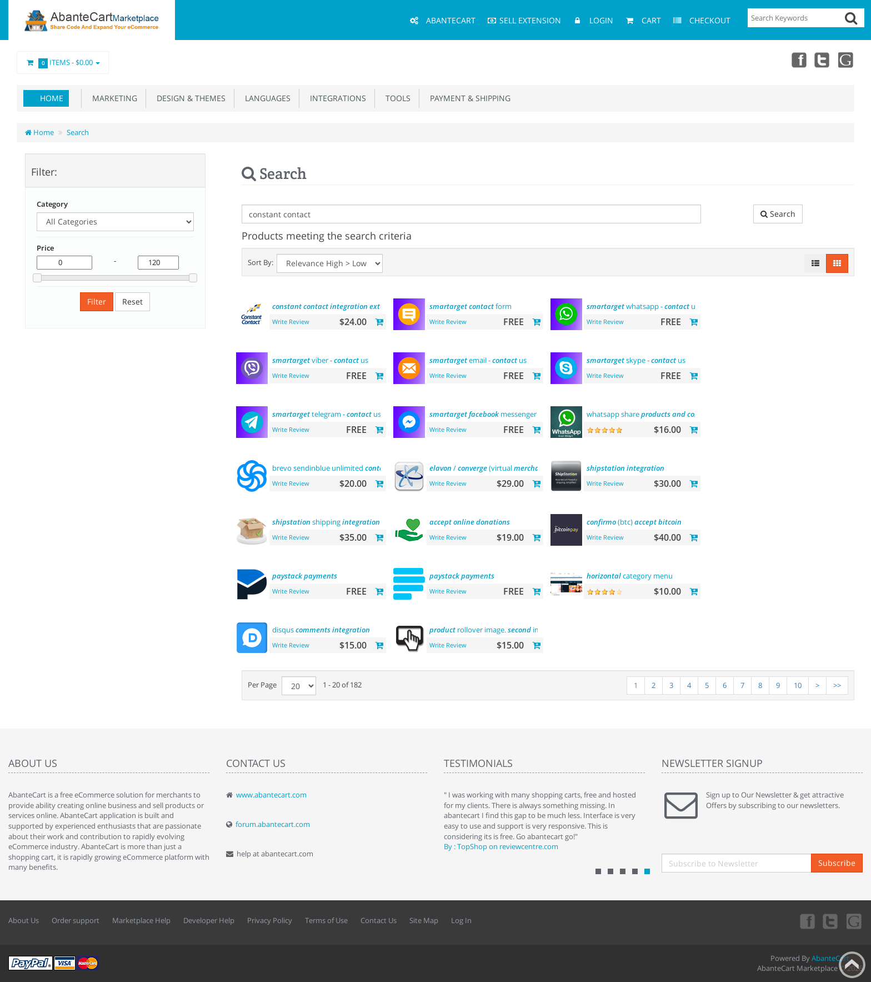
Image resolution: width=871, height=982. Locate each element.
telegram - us (326, 414)
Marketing (112, 98)
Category (52, 204)
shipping (326, 522)
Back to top (852, 965)
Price (45, 248)
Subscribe (836, 863)
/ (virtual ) (506, 468)
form (470, 306)
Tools (396, 98)
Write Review (290, 321)
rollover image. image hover (506, 630)
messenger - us (503, 414)
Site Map (423, 920)
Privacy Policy (269, 920)
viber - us (320, 360)
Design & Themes (189, 98)
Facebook (797, 59)
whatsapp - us (643, 306)
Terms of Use (326, 920)
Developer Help (208, 920)
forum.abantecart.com (273, 824)
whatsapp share (649, 414)
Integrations (336, 98)
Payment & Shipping (468, 98)
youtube (846, 59)
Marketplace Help (141, 920)
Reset (132, 301)
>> (837, 685)
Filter (96, 301)
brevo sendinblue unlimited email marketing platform (375, 468)
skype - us (636, 360)
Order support (75, 920)
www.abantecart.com (271, 795)
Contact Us (379, 920)
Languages (266, 98)
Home (51, 98)
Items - (63, 62)
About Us (23, 920)
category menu (630, 576)
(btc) (634, 522)
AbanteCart (830, 958)
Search (78, 132)
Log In (461, 920)
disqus (321, 630)
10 (798, 685)
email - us (478, 360)
